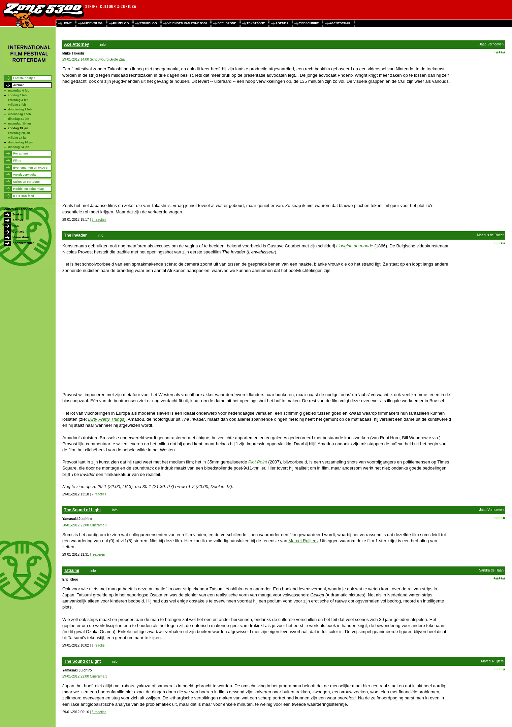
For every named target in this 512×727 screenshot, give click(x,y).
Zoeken (17, 214)
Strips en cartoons (26, 181)
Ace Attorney (76, 44)
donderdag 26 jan (20, 142)
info (103, 44)
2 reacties (99, 219)
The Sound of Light (82, 510)
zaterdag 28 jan (19, 133)
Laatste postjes (24, 78)
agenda (281, 23)
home (67, 23)
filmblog (121, 23)
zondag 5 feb (17, 95)
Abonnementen (23, 243)
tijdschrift (309, 23)
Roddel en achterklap (28, 189)
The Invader (75, 235)
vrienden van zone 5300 (187, 23)
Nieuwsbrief (21, 237)
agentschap (339, 23)
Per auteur (20, 153)
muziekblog (92, 23)
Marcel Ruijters (303, 540)
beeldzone (226, 23)
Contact (18, 231)
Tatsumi (71, 570)
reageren (98, 554)
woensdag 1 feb (19, 114)
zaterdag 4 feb (18, 100)
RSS (15, 226)
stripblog (148, 23)
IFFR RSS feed (23, 196)
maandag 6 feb (18, 90)
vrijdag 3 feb (17, 104)
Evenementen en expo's (30, 167)
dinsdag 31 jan (18, 118)
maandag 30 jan (19, 123)
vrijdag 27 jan (18, 137)
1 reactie (98, 645)
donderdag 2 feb (20, 109)
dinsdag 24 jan (18, 147)
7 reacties (99, 494)
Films (17, 160)
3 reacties (99, 712)
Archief (18, 85)
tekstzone (256, 23)
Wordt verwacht (24, 174)
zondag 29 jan (18, 128)
